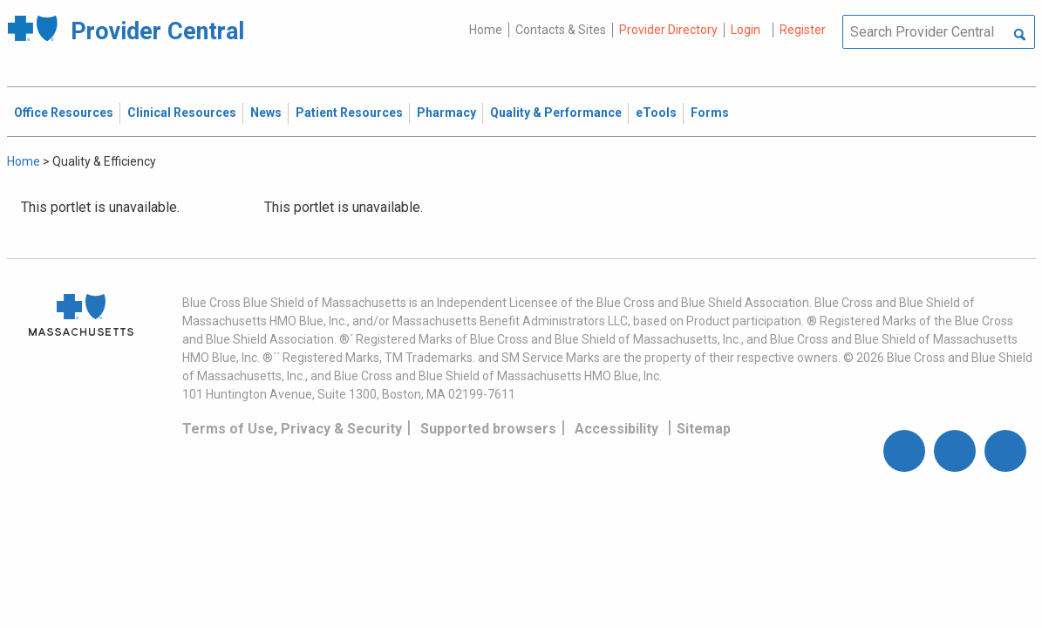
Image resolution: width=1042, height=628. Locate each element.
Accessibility (616, 428)
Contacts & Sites (560, 30)
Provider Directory (668, 30)
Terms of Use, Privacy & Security (292, 428)
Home (485, 30)
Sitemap (704, 428)
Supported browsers (488, 428)
